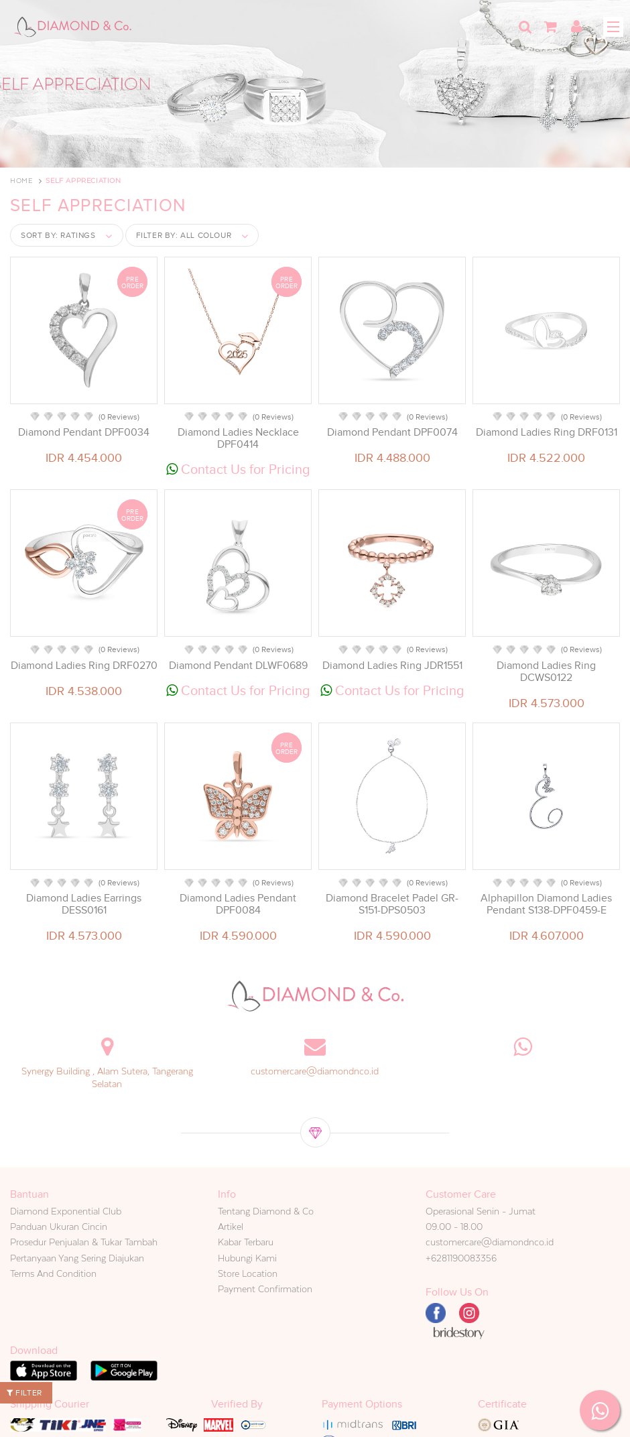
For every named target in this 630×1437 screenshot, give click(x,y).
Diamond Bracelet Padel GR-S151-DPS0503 (392, 904)
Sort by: (58, 235)
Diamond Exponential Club (65, 1211)
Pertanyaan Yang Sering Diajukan (77, 1258)
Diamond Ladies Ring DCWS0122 (546, 672)
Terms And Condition (53, 1273)
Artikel (230, 1226)
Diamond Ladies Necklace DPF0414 (238, 438)
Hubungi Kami (247, 1258)
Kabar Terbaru (245, 1242)
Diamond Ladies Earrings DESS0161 (83, 904)
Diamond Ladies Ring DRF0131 (546, 432)
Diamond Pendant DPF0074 (392, 432)
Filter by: (184, 235)
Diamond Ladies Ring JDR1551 (392, 666)
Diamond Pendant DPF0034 (83, 432)
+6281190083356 (461, 1258)
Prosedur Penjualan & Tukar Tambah (84, 1242)
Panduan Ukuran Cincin (58, 1226)
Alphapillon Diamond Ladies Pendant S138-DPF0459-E (546, 904)
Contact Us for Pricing (238, 469)
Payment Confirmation (265, 1289)
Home (21, 180)
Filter (24, 1392)
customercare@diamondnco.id (315, 1071)
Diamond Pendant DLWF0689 (238, 666)
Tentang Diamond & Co (266, 1211)
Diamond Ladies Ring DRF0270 (84, 666)
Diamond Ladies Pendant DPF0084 (238, 904)
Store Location (247, 1273)
